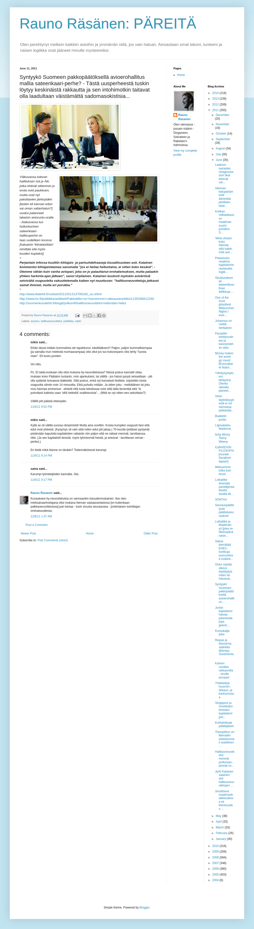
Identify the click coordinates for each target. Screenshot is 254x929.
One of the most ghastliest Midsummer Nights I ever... (224, 306)
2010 (216, 846)
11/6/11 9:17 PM (41, 479)
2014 (216, 93)
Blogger (144, 907)
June (219, 160)
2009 (216, 851)
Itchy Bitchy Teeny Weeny (222, 438)
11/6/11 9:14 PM (41, 455)
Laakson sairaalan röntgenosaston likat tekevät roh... (224, 173)
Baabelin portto (220, 417)
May (219, 816)
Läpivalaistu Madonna (223, 427)
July (219, 154)
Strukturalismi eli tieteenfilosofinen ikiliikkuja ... (224, 285)
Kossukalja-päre (222, 632)
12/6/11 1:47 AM (41, 516)
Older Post (151, 533)
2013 (216, 98)
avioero (35, 321)
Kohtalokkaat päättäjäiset (224, 724)
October (221, 133)
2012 (216, 104)
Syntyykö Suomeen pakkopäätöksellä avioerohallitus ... (224, 593)
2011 (216, 110)
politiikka (69, 321)
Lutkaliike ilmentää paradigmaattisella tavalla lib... (224, 487)
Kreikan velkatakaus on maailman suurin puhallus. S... (224, 222)
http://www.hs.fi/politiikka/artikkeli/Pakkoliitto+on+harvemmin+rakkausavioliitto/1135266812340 (87, 299)
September (223, 139)
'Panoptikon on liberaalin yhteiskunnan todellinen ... (224, 739)
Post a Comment (36, 525)
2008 (216, 857)
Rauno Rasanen (42, 493)
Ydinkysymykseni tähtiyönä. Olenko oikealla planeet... (224, 381)
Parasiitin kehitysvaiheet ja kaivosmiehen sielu (224, 340)
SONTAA (221, 499)
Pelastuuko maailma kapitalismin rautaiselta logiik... (224, 265)
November (222, 124)
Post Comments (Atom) (52, 540)
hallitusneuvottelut (51, 321)
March (220, 827)
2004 (216, 880)
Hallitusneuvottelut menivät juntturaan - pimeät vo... (224, 759)
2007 (216, 863)
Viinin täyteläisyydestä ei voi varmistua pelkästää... (224, 403)
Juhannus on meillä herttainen (223, 324)
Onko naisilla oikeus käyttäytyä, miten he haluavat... (224, 571)
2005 (216, 874)
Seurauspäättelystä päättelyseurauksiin (224, 510)
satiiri (78, 321)
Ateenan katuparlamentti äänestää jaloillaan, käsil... (224, 197)
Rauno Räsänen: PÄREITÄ (108, 23)
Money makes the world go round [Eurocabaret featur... (224, 360)
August (221, 148)
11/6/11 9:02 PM (41, 406)
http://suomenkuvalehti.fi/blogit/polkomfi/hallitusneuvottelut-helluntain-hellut (73, 303)
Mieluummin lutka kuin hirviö (223, 470)
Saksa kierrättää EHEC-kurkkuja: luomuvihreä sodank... (224, 550)
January (221, 839)
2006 (216, 868)
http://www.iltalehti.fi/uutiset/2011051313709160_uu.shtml (61, 294)
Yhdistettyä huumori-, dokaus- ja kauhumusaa (224, 690)
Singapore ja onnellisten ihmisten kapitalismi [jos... (224, 710)
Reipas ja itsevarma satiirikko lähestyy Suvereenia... (224, 648)
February (222, 833)
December (222, 115)
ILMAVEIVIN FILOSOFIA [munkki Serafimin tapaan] (224, 454)
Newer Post (28, 533)
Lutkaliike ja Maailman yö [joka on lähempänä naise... (224, 528)
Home (90, 533)
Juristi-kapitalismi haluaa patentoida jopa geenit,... (223, 616)
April (219, 821)
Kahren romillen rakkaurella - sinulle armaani (224, 670)
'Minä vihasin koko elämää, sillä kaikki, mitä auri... (224, 245)
